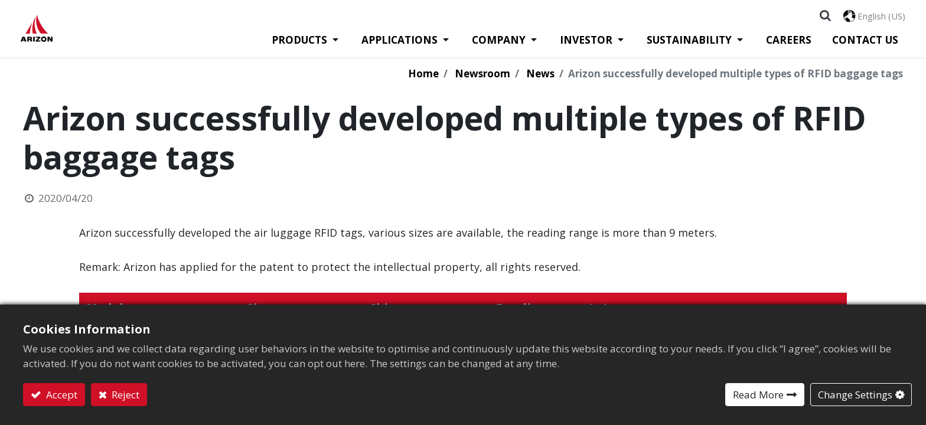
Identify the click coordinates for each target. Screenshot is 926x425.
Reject (124, 394)
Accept (60, 394)
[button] (822, 17)
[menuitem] (786, 44)
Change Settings (855, 394)
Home (423, 79)
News (540, 79)
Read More (758, 394)
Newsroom (482, 79)
